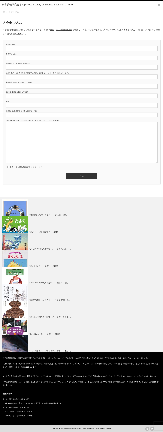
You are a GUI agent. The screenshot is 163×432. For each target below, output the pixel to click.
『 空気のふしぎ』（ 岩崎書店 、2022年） (18, 416)
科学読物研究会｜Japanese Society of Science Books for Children (79, 428)
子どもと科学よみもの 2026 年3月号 (16, 407)
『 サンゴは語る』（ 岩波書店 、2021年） (18, 412)
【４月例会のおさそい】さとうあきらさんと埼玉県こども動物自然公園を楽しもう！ (34, 403)
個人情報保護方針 (64, 29)
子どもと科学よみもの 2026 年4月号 (16, 399)
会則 (52, 29)
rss (147, 429)
